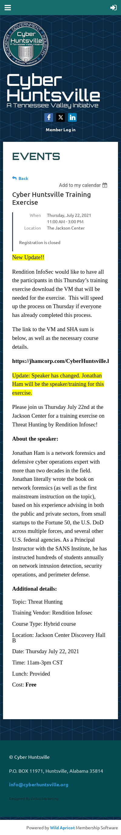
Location (32, 227)
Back (23, 178)
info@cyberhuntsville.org (39, 784)
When (35, 215)
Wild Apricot (62, 827)
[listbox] (84, 185)
